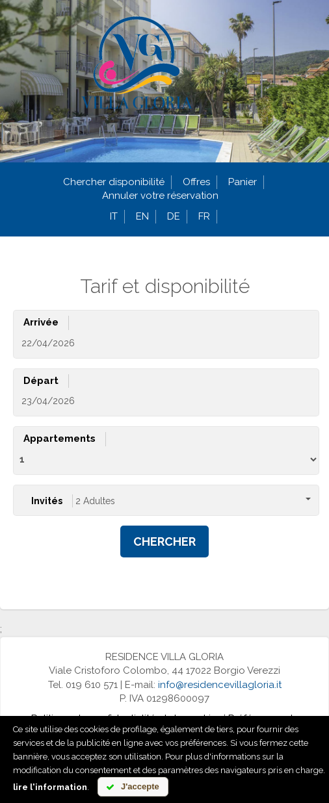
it (114, 216)
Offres (196, 182)
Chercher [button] (164, 541)
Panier (242, 182)
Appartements (59, 438)
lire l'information (50, 787)
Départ (41, 381)
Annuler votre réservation (160, 195)
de (173, 216)
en (142, 216)
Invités (46, 501)
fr (204, 216)
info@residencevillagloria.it (220, 685)
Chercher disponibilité (113, 182)
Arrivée (41, 322)
